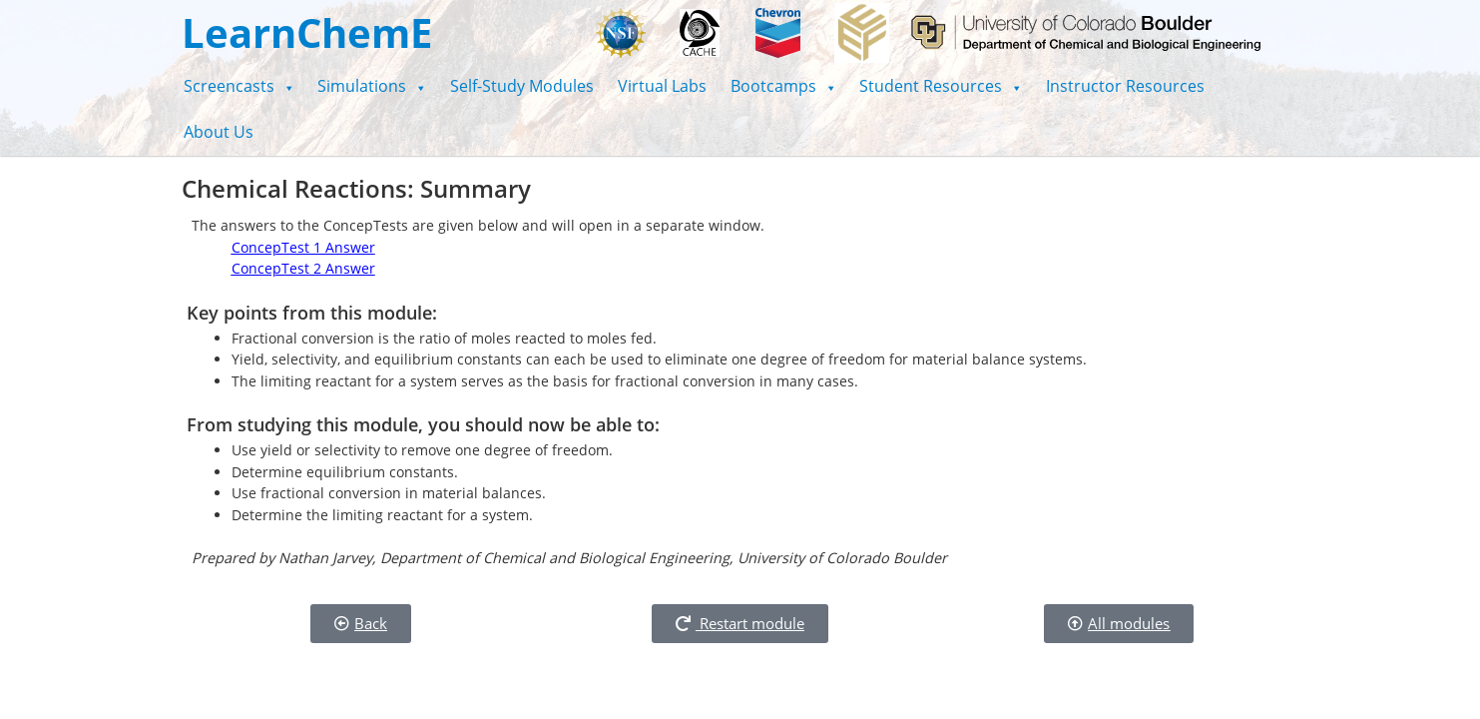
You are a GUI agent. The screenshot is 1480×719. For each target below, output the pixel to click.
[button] (239, 86)
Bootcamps (783, 86)
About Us (218, 132)
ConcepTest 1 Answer (303, 247)
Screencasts (239, 86)
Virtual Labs (662, 86)
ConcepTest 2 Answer (303, 268)
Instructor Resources (1125, 86)
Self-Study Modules (522, 86)
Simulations (371, 86)
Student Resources (940, 86)
